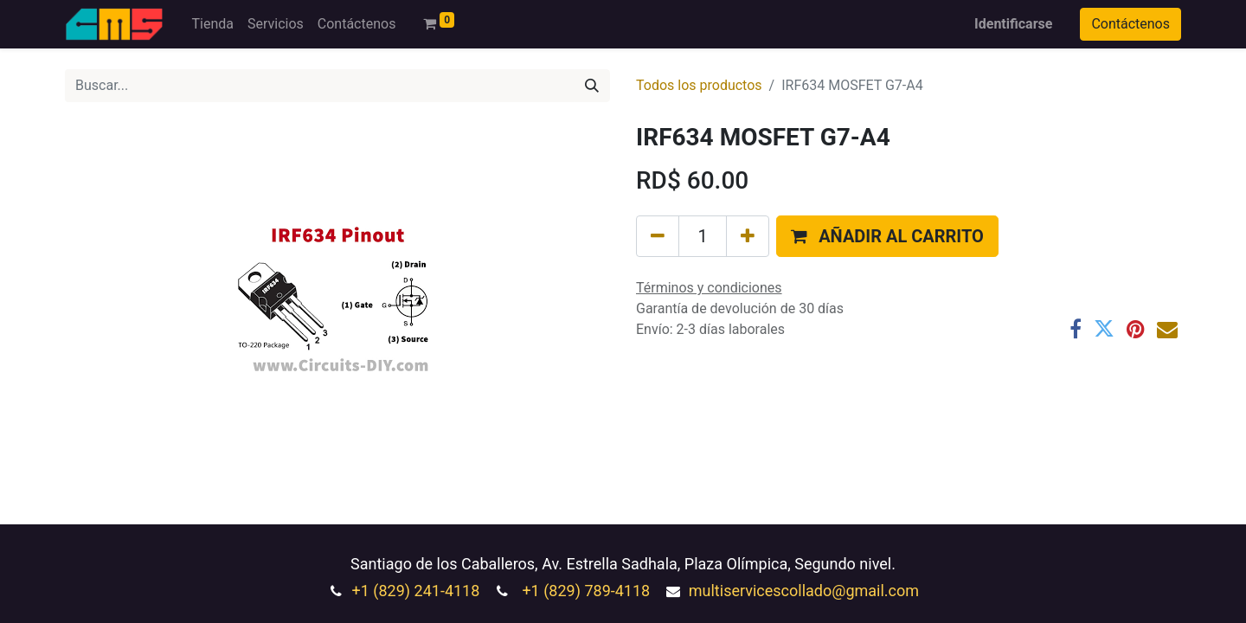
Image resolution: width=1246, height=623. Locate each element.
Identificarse (1013, 24)
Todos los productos (699, 85)
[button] (887, 236)
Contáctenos (1130, 24)
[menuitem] (212, 24)
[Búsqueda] (592, 85)
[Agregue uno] (747, 236)
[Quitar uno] (657, 236)
